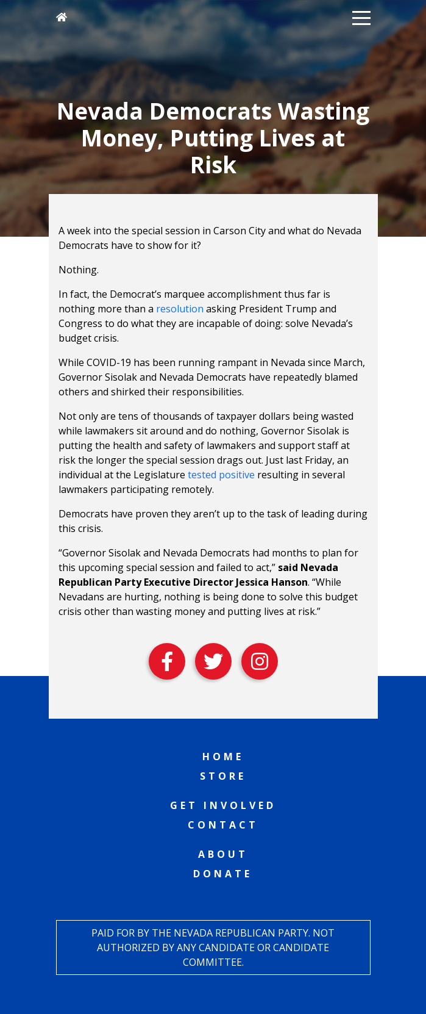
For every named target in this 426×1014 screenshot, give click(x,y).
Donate (222, 873)
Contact (223, 825)
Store (223, 776)
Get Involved (223, 805)
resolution (180, 308)
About (223, 854)
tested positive (221, 474)
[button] (361, 17)
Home (223, 756)
